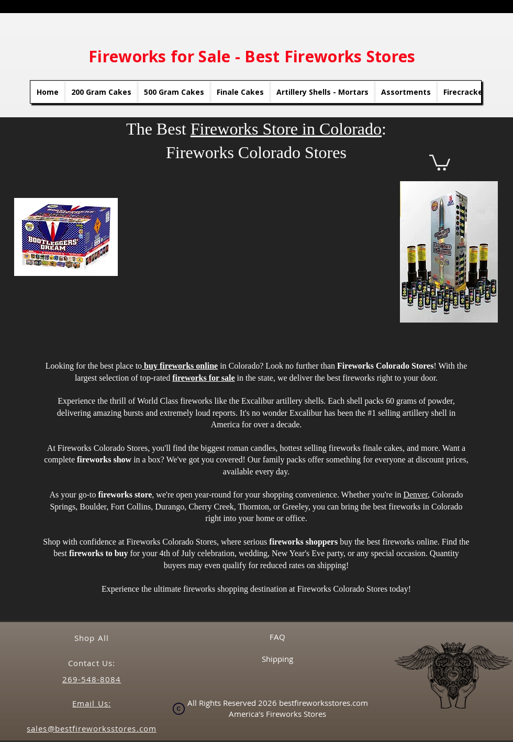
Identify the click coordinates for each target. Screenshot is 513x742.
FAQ (277, 637)
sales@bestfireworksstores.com (91, 728)
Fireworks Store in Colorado (286, 128)
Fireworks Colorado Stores (171, 541)
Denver (415, 494)
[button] (439, 162)
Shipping (277, 659)
